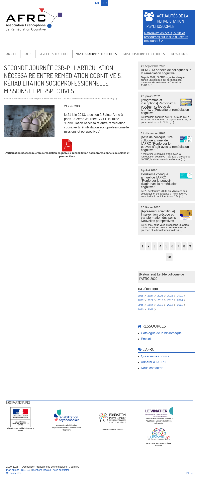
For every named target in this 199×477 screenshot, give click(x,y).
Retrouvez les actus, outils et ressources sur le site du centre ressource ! (166, 36)
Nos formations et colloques (144, 54)
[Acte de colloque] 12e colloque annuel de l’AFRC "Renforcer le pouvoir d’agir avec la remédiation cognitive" (166, 146)
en (97, 2)
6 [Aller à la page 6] (172, 246)
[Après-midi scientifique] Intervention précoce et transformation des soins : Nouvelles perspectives (166, 219)
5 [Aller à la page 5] (166, 246)
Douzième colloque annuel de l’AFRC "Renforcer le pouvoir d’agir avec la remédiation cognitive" (166, 183)
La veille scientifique (54, 54)
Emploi (146, 339)
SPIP (187, 473)
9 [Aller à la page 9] (190, 246)
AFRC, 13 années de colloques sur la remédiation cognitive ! (166, 76)
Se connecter (13, 473)
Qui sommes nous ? (155, 356)
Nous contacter (152, 368)
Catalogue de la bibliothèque (161, 333)
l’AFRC (28, 54)
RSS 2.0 (25, 470)
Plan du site (12, 470)
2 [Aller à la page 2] (149, 246)
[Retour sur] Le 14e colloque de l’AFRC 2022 (161, 276)
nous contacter (61, 470)
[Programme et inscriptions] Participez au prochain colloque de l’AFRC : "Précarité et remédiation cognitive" (166, 109)
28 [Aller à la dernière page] (169, 257)
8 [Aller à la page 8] (184, 246)
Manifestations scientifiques (96, 54)
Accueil (11, 54)
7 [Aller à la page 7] (178, 246)
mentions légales (41, 470)
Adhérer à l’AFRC (153, 362)
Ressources (179, 54)
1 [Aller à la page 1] (142, 246)
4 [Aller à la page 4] (160, 246)
